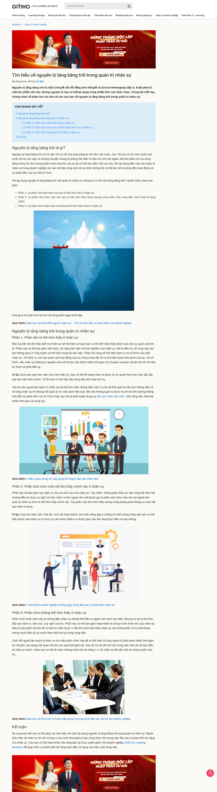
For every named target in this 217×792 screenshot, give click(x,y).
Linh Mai (39, 81)
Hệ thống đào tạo (124, 15)
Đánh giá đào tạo (57, 15)
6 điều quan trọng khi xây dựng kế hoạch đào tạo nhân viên (62, 478)
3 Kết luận (21, 137)
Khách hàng (18, 15)
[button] (152, 107)
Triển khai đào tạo (103, 15)
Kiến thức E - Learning (193, 15)
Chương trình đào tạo (80, 15)
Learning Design (36, 15)
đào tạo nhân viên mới (110, 396)
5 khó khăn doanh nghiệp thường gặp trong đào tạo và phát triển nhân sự (71, 604)
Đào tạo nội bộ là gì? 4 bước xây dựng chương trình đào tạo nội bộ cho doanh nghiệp (78, 718)
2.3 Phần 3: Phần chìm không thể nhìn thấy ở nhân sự (51, 132)
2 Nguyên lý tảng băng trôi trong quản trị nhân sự (42, 118)
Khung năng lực (144, 15)
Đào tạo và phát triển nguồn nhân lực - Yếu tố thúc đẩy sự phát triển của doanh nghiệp (79, 323)
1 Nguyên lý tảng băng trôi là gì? (33, 113)
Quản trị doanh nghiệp (167, 15)
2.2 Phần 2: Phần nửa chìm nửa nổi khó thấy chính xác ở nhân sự (57, 127)
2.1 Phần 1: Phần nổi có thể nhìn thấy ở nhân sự (48, 123)
